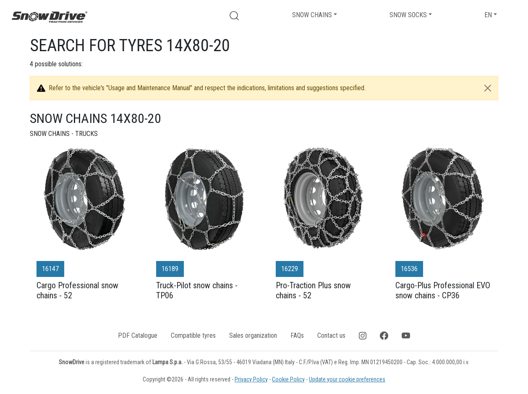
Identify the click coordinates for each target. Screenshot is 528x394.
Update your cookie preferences (347, 379)
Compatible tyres (193, 335)
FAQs (297, 335)
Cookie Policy (288, 379)
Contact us (331, 335)
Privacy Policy (251, 379)
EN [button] (488, 15)
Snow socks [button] (408, 15)
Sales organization (253, 335)
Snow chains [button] (312, 15)
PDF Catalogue (137, 335)
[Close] (488, 88)
